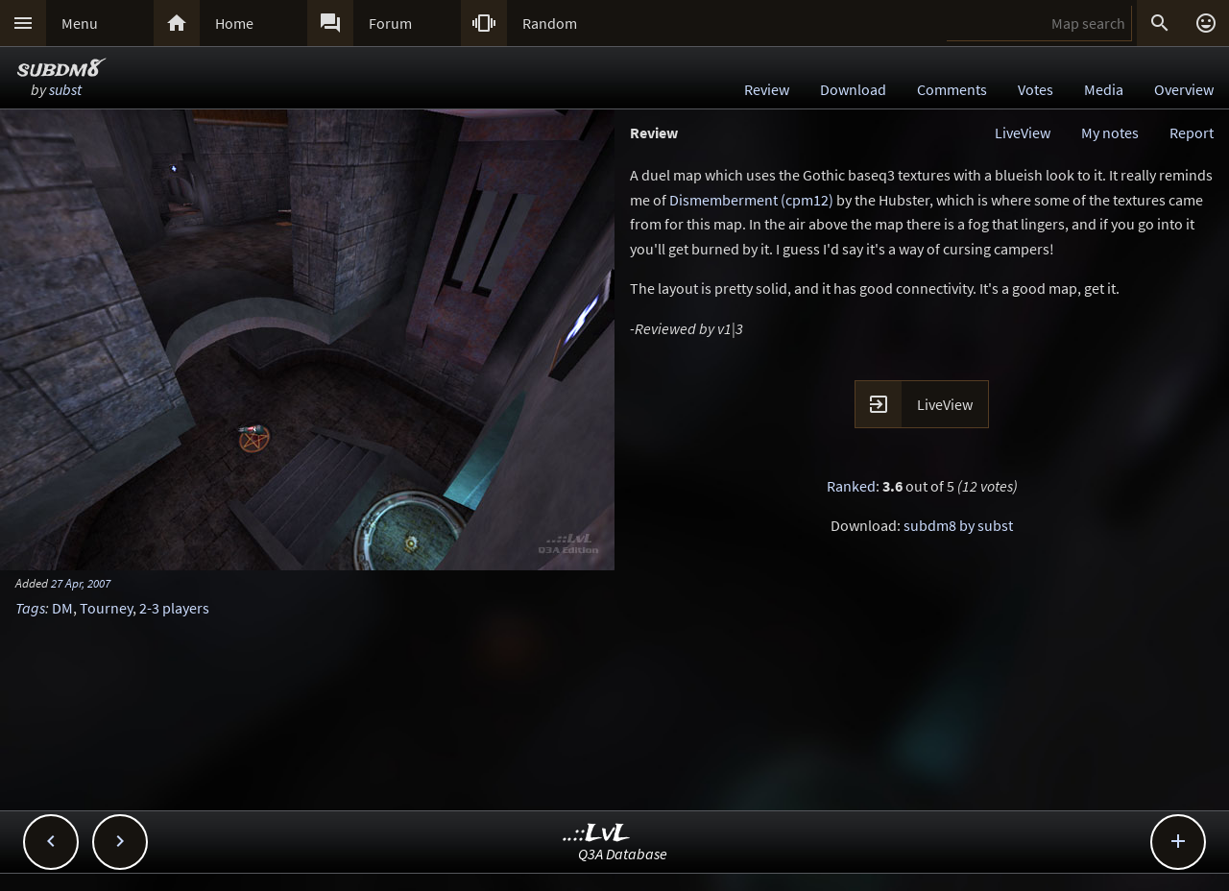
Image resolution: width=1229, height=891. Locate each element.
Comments (952, 89)
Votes (1035, 89)
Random (549, 23)
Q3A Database (622, 853)
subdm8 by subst (958, 525)
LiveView (1022, 132)
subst (65, 89)
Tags (30, 607)
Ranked (851, 485)
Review (766, 89)
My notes (1110, 132)
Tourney (106, 607)
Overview (1184, 89)
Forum (390, 23)
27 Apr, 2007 (80, 582)
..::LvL (597, 834)
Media (1103, 89)
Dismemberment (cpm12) (751, 199)
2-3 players (174, 607)
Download (853, 89)
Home (234, 23)
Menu (79, 23)
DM (62, 607)
